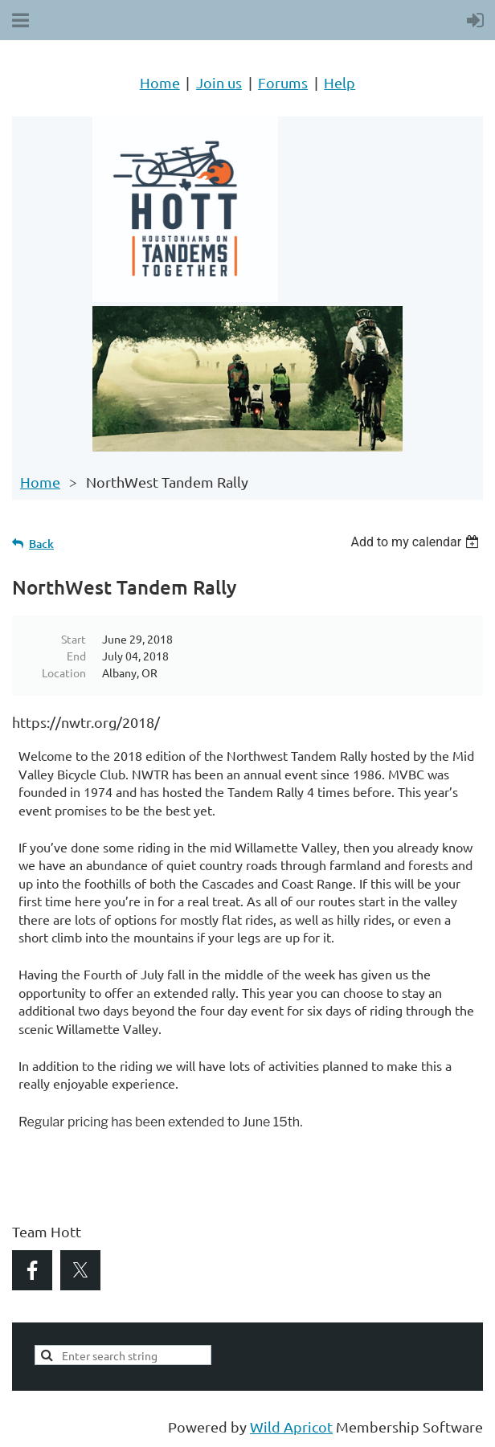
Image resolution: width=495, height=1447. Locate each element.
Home (160, 82)
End (76, 655)
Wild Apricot (291, 1426)
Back (41, 543)
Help (339, 82)
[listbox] (416, 542)
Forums (283, 82)
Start (73, 639)
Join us (219, 82)
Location (64, 672)
